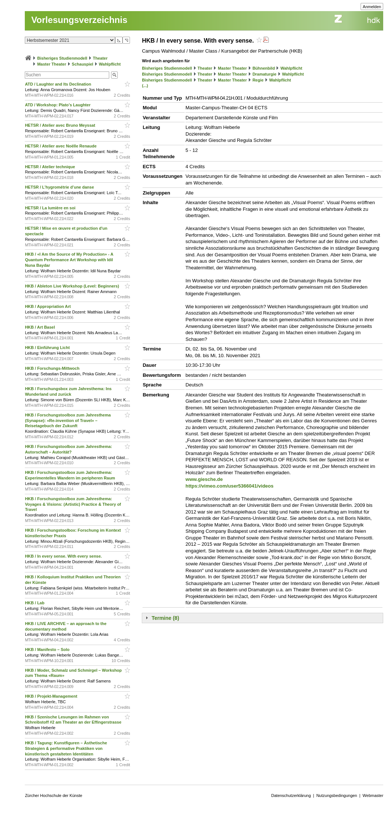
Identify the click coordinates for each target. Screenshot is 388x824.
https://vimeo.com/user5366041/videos (229, 486)
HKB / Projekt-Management (51, 696)
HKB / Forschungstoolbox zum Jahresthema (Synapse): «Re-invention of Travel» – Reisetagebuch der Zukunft (68, 420)
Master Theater (51, 64)
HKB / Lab (35, 603)
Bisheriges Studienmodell (62, 58)
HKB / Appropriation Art (48, 306)
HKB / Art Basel (40, 327)
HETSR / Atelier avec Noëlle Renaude (61, 146)
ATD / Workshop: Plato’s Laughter (58, 105)
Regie (258, 80)
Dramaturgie (264, 74)
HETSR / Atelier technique (50, 167)
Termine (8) (165, 618)
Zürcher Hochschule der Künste (53, 795)
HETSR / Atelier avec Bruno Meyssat (60, 125)
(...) (145, 85)
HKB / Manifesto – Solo (47, 649)
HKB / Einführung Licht (48, 347)
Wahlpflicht (110, 64)
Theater (100, 58)
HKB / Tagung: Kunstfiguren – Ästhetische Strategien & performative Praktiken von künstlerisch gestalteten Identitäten (66, 748)
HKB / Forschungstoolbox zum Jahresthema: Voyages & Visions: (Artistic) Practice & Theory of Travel (73, 504)
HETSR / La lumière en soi (50, 208)
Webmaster (372, 795)
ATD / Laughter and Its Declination (58, 84)
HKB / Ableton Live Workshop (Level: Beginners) (72, 286)
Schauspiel (82, 64)
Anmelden (372, 6)
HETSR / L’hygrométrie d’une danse (60, 187)
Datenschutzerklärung (291, 795)
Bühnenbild (263, 68)
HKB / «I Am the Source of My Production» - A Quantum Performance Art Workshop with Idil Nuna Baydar (69, 260)
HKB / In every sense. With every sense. (64, 556)
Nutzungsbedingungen (336, 795)
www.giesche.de (204, 479)
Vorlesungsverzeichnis (79, 20)
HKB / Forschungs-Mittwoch (52, 368)
